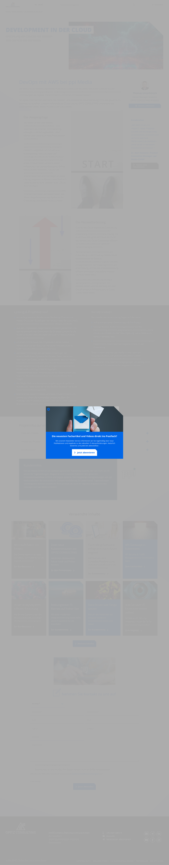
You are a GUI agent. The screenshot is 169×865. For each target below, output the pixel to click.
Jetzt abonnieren (84, 452)
